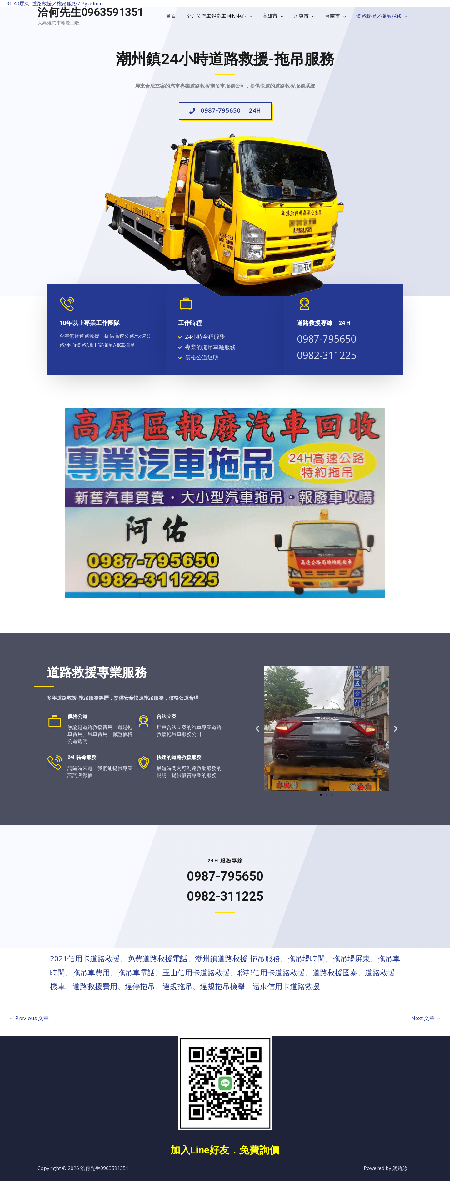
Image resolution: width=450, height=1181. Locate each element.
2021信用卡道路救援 (85, 958)
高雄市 (270, 16)
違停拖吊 (140, 986)
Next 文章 (426, 1018)
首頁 (171, 16)
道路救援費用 (95, 986)
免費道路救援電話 (158, 958)
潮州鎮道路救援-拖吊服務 (237, 958)
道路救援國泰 (335, 972)
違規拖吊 (177, 986)
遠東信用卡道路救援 (286, 986)
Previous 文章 (29, 1018)
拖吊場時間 (306, 958)
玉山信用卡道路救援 (196, 972)
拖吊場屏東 (351, 958)
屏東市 (301, 16)
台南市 (332, 16)
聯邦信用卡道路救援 (271, 972)
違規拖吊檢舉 (222, 986)
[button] (225, 112)
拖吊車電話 (136, 972)
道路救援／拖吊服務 (378, 16)
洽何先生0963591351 (91, 12)
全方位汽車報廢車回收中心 (216, 16)
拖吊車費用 (91, 972)
